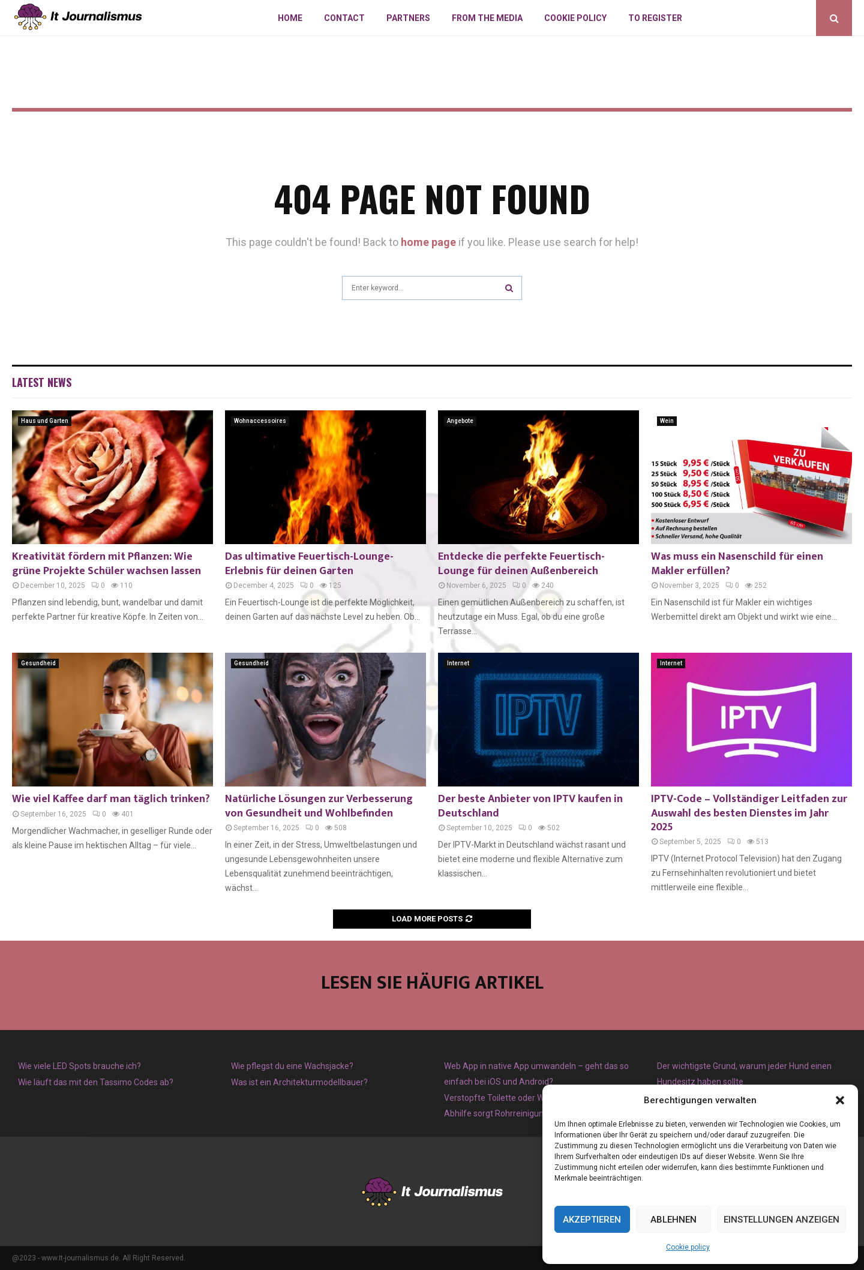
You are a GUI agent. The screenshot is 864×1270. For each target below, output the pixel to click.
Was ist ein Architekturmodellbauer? (299, 1082)
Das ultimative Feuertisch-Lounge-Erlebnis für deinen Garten (309, 564)
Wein (667, 421)
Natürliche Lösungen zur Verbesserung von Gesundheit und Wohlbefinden (319, 806)
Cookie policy (688, 1247)
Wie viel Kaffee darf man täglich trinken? (111, 799)
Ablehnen (673, 1219)
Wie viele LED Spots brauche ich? (79, 1066)
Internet (458, 663)
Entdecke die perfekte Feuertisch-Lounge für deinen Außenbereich (521, 564)
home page (428, 242)
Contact (344, 18)
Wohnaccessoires (260, 421)
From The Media (487, 18)
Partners (408, 18)
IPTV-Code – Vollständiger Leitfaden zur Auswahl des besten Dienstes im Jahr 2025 (749, 813)
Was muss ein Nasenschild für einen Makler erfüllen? (737, 564)
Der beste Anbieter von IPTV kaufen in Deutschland (530, 806)
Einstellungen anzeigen (781, 1219)
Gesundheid (38, 663)
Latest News (41, 382)
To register (655, 18)
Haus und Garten (44, 421)
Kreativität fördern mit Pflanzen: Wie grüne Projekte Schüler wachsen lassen (106, 564)
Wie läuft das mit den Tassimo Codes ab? (95, 1082)
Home (290, 18)
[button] (840, 1100)
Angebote (460, 421)
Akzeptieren (592, 1219)
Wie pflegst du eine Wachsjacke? (292, 1066)
